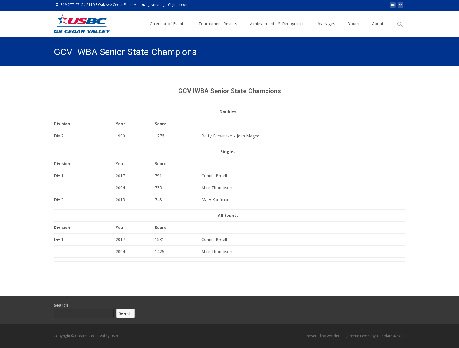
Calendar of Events (168, 29)
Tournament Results (217, 29)
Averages (326, 29)
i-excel (365, 335)
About (377, 29)
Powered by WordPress (326, 335)
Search (61, 305)
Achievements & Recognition (277, 29)
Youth (353, 29)
